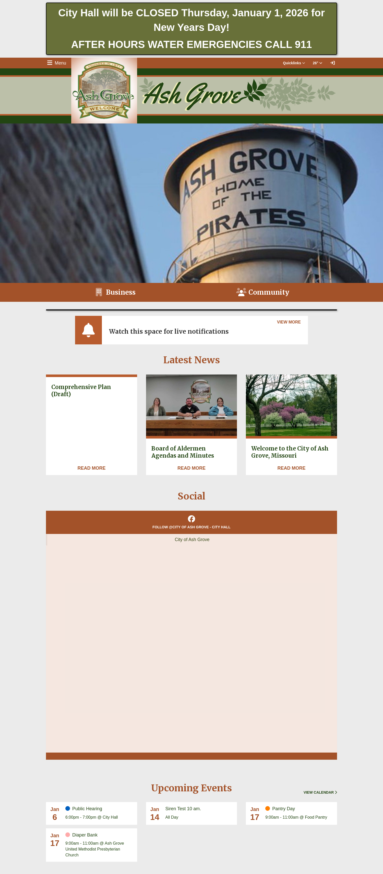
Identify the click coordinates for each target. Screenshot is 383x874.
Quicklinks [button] (294, 63)
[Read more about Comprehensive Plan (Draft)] (91, 468)
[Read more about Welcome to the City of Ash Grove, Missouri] (292, 468)
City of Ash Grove (192, 539)
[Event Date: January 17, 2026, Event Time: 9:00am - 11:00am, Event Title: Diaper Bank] (99, 845)
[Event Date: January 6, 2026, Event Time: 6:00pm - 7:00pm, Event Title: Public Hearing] (99, 813)
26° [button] (317, 63)
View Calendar (320, 792)
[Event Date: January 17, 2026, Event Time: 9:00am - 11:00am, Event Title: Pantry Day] (299, 813)
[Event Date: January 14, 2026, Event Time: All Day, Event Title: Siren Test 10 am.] (199, 813)
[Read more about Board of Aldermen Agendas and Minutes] (191, 468)
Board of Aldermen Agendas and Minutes (182, 452)
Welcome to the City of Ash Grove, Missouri (290, 452)
